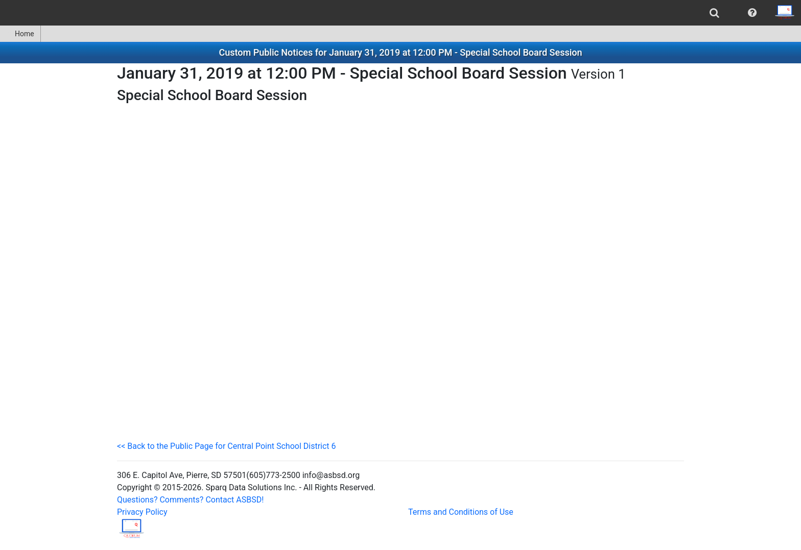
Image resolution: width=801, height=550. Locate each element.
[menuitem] (714, 13)
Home (20, 34)
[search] (714, 13)
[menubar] (400, 13)
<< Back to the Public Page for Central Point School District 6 (226, 446)
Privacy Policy (142, 512)
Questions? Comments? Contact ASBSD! (190, 500)
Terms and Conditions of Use (460, 512)
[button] (752, 13)
